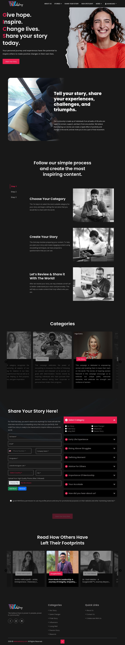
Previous (5, 361)
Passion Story (43, 359)
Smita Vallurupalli (24, 574)
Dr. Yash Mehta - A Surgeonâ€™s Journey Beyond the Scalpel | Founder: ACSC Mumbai (96, 583)
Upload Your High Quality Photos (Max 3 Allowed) (26, 478)
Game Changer (98, 426)
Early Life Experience (76, 439)
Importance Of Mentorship (79, 475)
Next (120, 361)
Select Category (74, 420)
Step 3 (13, 197)
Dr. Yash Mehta (91, 574)
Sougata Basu (56, 574)
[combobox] (10, 451)
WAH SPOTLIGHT (87, 4)
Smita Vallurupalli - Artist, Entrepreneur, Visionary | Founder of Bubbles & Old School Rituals (26, 583)
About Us (48, 4)
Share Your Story (72, 4)
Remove (22, 489)
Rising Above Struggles (78, 448)
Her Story (82, 359)
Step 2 (13, 192)
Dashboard (110, 4)
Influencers (97, 429)
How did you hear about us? (80, 493)
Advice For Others (75, 466)
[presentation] (23, 508)
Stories (57, 4)
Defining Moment (75, 457)
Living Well (70, 431)
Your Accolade (74, 484)
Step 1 (14, 186)
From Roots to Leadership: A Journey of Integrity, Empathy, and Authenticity (62, 582)
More (98, 4)
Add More (12, 489)
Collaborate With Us (94, 618)
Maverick (53, 634)
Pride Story (70, 429)
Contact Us (91, 614)
